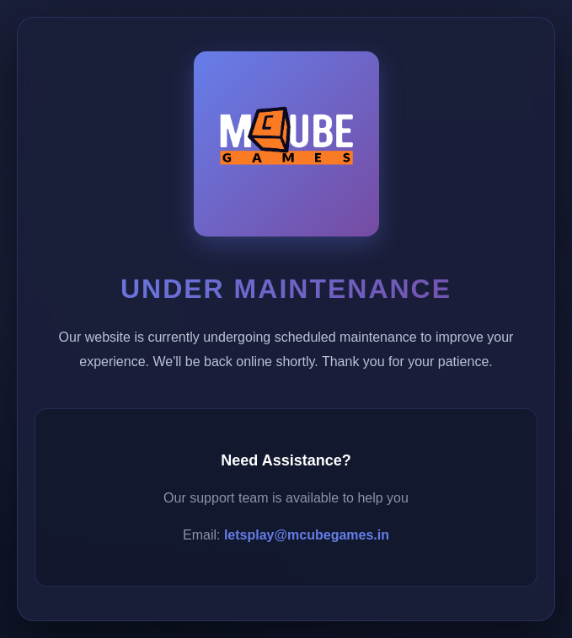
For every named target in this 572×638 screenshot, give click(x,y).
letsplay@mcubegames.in (306, 535)
